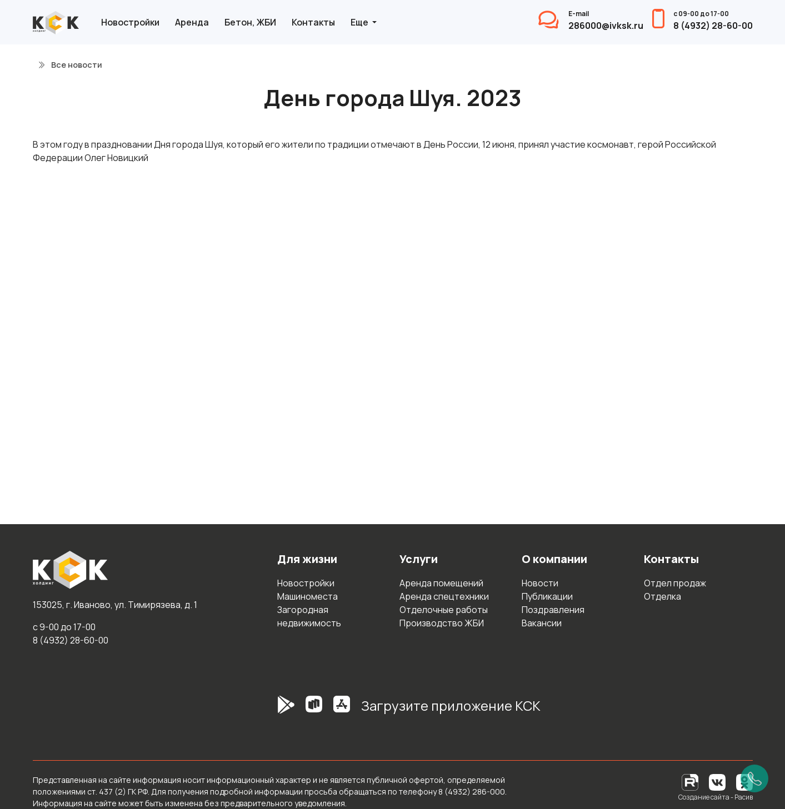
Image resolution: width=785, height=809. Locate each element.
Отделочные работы (443, 610)
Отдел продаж (675, 583)
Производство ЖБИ (441, 623)
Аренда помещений (441, 583)
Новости (540, 583)
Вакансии (542, 623)
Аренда (192, 22)
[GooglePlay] (269, 710)
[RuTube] (691, 781)
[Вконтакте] (717, 781)
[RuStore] (314, 710)
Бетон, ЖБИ (250, 22)
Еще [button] (360, 22)
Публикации (547, 596)
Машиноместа (307, 596)
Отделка (662, 596)
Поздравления (553, 610)
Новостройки (130, 22)
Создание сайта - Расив (715, 797)
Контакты (313, 22)
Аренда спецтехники (444, 596)
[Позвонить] (754, 778)
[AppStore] (341, 710)
